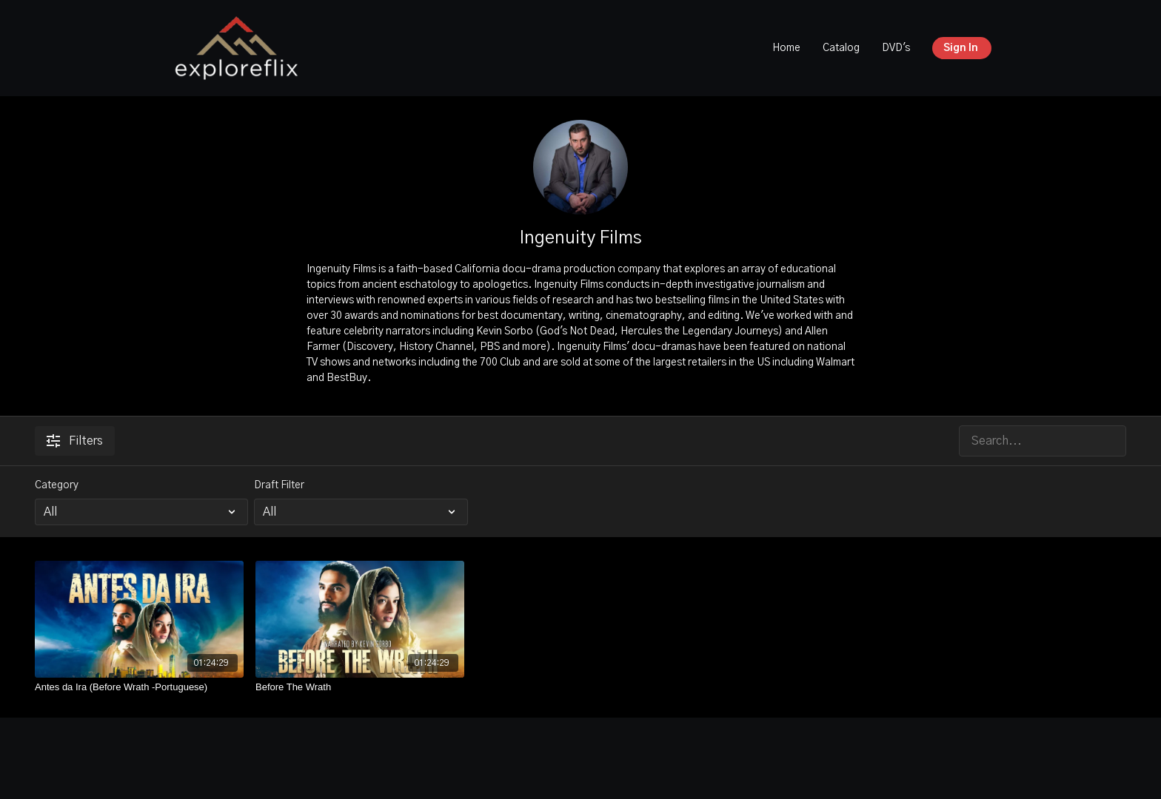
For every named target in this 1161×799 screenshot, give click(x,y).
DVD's (896, 48)
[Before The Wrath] (359, 687)
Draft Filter (279, 485)
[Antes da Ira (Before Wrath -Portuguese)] (139, 687)
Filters (75, 441)
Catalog (841, 48)
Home (786, 48)
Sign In (960, 48)
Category (56, 485)
